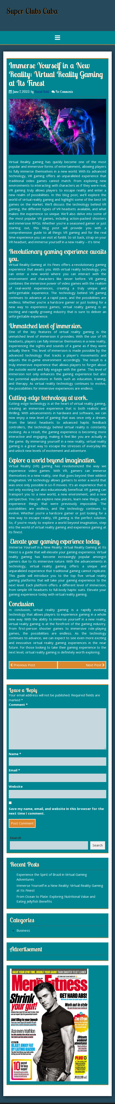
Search (15, 837)
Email (14, 770)
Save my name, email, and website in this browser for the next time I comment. (56, 810)
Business (23, 930)
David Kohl (41, 92)
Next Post (95, 665)
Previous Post (22, 665)
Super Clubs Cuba (32, 11)
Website (16, 786)
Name (15, 754)
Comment (18, 704)
